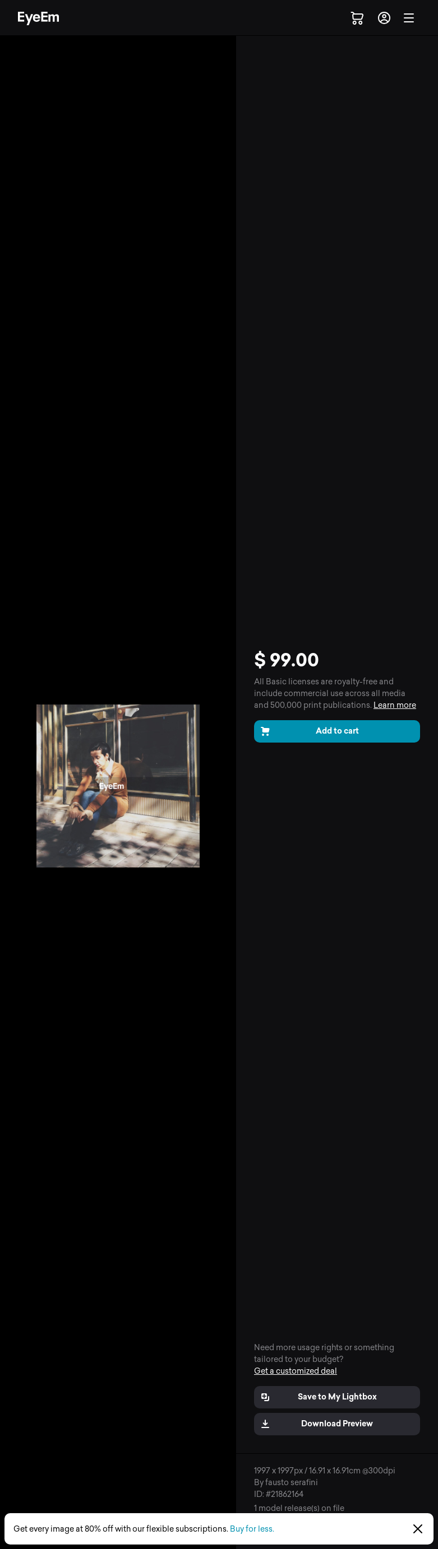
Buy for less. (252, 1529)
